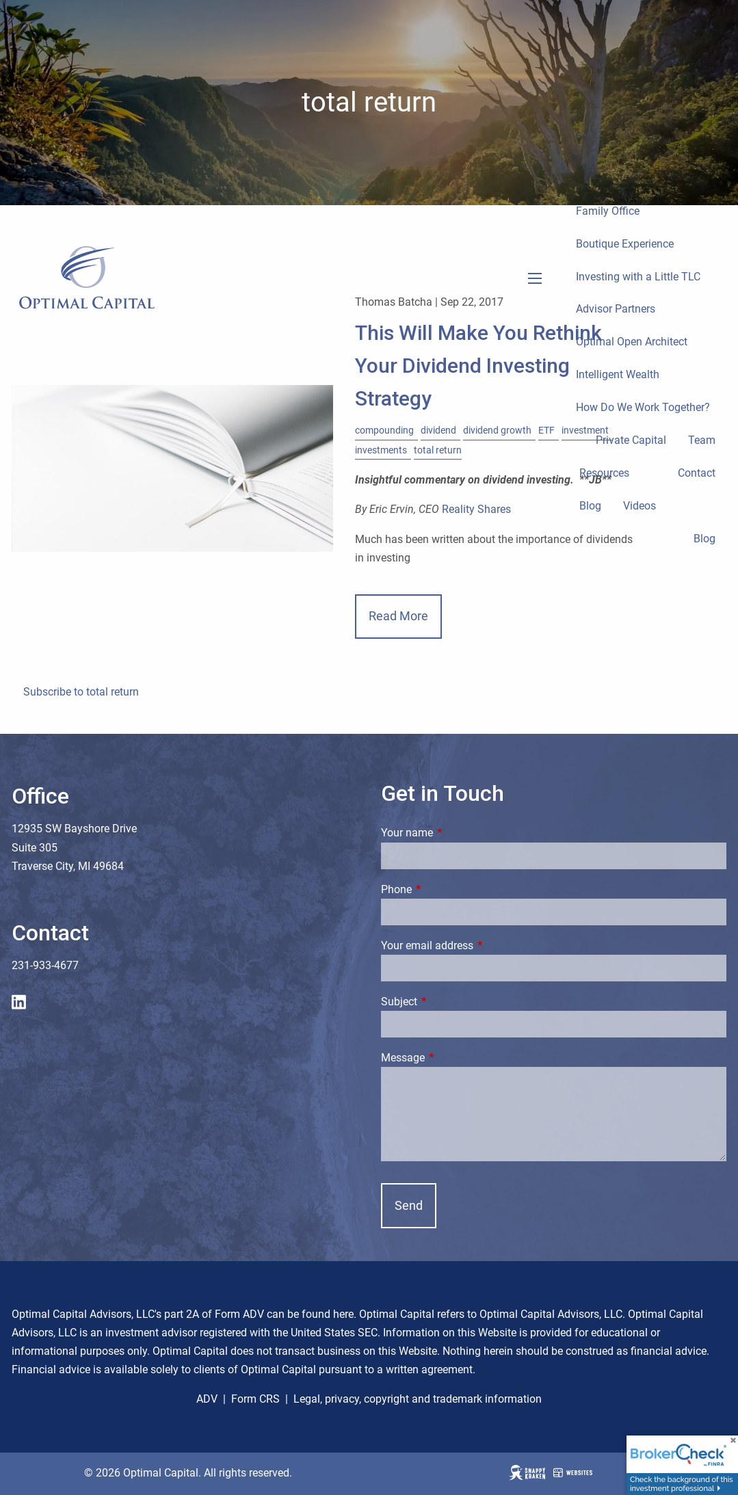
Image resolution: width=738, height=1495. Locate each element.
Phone (447, 889)
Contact (696, 472)
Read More (398, 616)
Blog (590, 505)
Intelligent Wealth (617, 374)
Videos (639, 505)
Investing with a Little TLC (638, 276)
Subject (450, 1001)
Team (701, 440)
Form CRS (255, 1398)
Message (454, 1057)
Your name (458, 832)
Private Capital (631, 440)
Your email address (478, 945)
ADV (207, 1398)
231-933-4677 (45, 965)
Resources (604, 472)
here (343, 1314)
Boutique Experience (625, 243)
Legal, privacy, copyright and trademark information (417, 1398)
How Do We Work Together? (643, 407)
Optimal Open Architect (631, 341)
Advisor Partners (615, 308)
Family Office (608, 210)
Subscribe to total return (81, 691)
